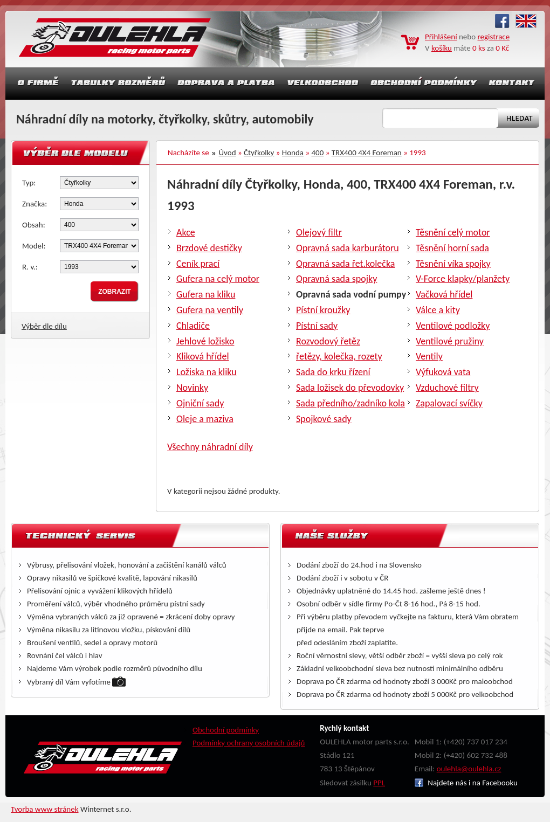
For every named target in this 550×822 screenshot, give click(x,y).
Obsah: (33, 225)
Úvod (227, 152)
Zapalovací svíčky (449, 403)
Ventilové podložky (453, 325)
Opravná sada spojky (336, 279)
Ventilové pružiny (450, 341)
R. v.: (30, 267)
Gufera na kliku (205, 294)
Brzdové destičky (209, 248)
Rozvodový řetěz (328, 341)
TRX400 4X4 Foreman (367, 152)
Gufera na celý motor (217, 279)
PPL (379, 783)
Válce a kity (438, 310)
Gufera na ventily (209, 310)
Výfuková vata (443, 372)
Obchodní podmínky (225, 730)
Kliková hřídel (202, 356)
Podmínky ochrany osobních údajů (248, 743)
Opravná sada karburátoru (347, 248)
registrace (494, 37)
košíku (441, 48)
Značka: (34, 204)
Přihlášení (441, 37)
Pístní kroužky (323, 310)
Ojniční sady (200, 403)
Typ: (29, 183)
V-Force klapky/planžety (463, 279)
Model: (34, 246)
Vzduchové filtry (447, 387)
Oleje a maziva (204, 419)
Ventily (429, 356)
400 (318, 152)
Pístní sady (317, 325)
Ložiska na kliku (206, 372)
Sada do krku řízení (333, 372)
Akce (185, 232)
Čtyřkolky (259, 152)
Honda (293, 152)
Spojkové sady (324, 419)
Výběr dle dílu (44, 326)
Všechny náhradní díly (210, 447)
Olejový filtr (319, 232)
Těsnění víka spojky (453, 264)
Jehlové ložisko (205, 341)
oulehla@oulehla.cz (469, 768)
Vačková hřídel (444, 294)
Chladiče (193, 325)
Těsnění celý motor (453, 232)
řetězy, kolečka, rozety (339, 356)
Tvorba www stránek (45, 809)
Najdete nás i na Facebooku (466, 783)
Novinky (192, 387)
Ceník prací (197, 264)
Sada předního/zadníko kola (350, 403)
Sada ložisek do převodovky (350, 387)
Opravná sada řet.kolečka (345, 264)
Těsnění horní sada (452, 248)
